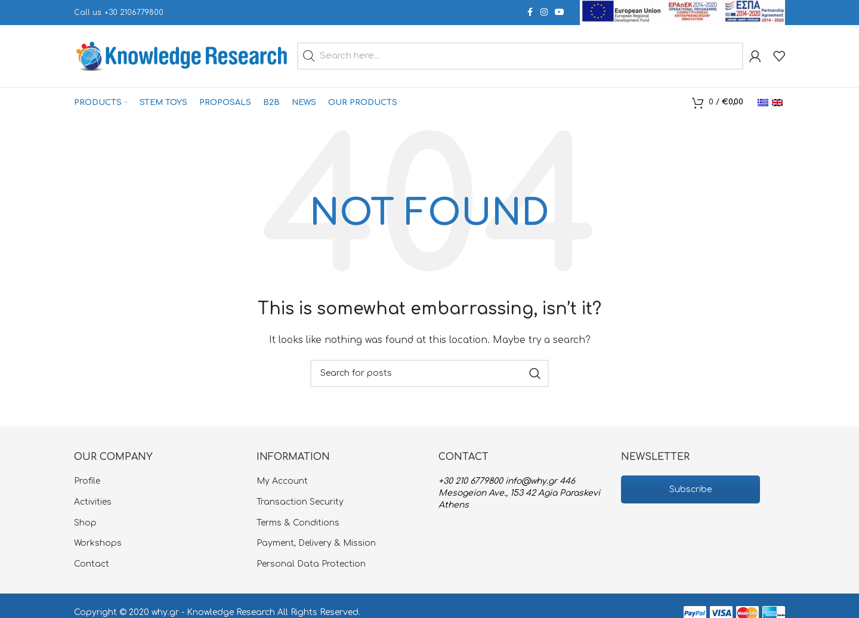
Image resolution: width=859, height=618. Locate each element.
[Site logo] (182, 55)
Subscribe (690, 489)
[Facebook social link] (530, 12)
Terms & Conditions (298, 522)
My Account (282, 481)
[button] (309, 56)
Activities (93, 502)
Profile (87, 481)
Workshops (98, 543)
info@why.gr (531, 481)
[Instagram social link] (544, 12)
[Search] (429, 373)
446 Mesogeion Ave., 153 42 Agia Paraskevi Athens (519, 493)
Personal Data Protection (311, 564)
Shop (85, 522)
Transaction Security (300, 502)
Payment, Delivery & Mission (316, 543)
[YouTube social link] (559, 12)
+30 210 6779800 (470, 481)
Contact (91, 564)
